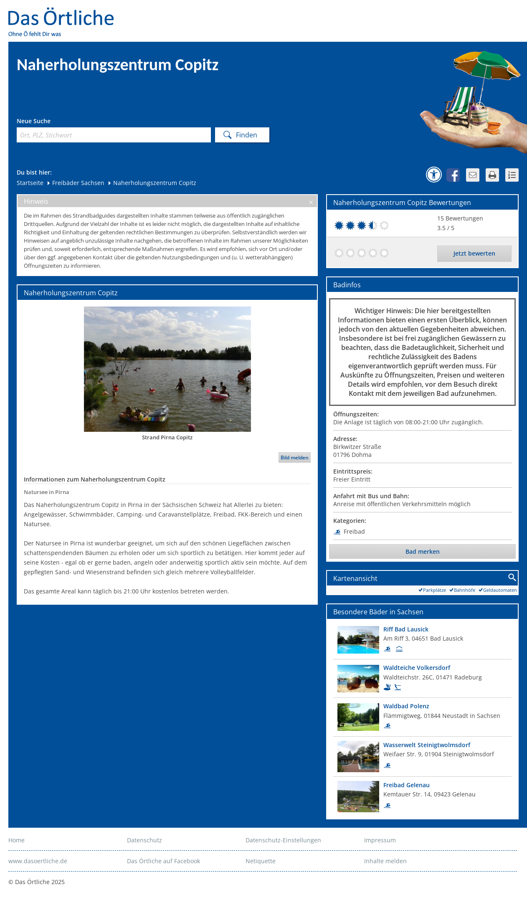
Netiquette (261, 861)
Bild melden (295, 457)
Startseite (30, 183)
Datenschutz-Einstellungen (283, 840)
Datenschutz (144, 840)
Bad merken (422, 551)
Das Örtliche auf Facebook (163, 861)
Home (16, 840)
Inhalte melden (385, 861)
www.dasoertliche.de (37, 861)
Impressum (380, 840)
